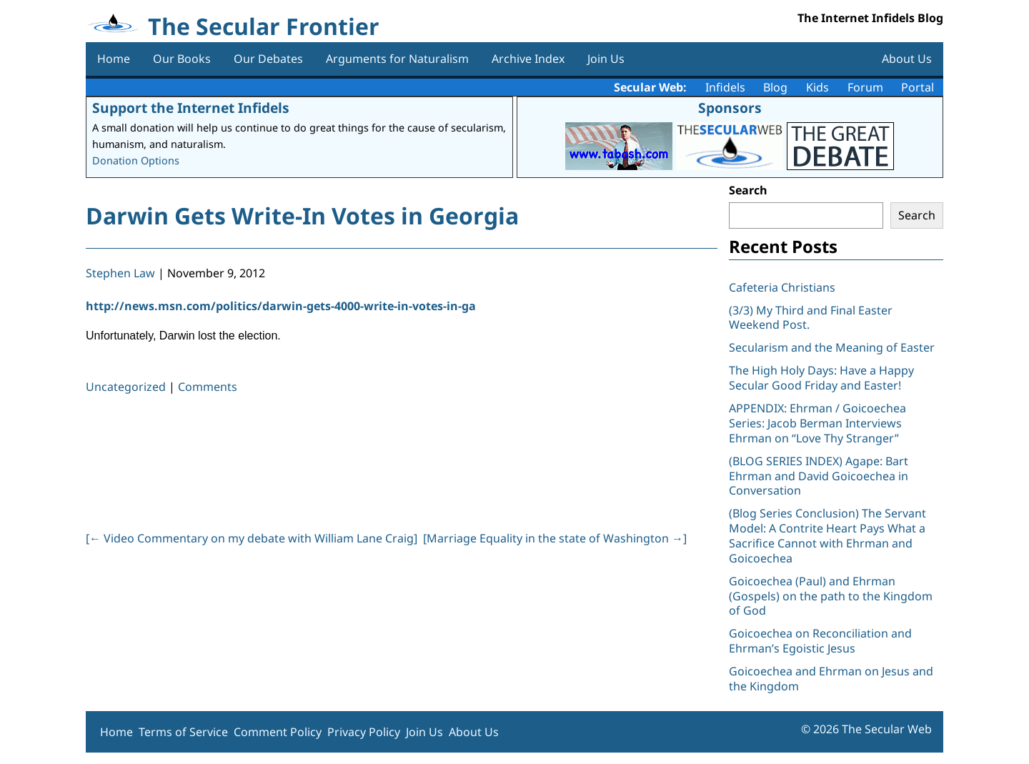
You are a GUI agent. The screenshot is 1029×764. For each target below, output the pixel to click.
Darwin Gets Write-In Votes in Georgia (302, 215)
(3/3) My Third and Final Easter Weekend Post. (811, 317)
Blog (775, 87)
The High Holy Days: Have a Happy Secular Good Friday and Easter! (821, 377)
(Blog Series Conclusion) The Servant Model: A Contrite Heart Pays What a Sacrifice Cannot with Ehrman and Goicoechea (827, 535)
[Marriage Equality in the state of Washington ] (555, 538)
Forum (865, 87)
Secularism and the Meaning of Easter (832, 347)
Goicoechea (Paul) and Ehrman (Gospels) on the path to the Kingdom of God (831, 596)
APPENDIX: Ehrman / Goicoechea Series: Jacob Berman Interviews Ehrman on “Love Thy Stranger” (817, 423)
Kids (817, 87)
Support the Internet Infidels (190, 107)
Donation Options (135, 160)
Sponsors (730, 107)
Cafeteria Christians (782, 287)
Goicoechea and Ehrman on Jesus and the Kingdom (831, 678)
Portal (917, 87)
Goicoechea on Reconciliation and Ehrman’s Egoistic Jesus (820, 640)
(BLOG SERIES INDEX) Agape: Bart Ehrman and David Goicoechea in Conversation (818, 476)
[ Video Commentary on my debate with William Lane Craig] (251, 538)
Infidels (725, 87)
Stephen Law (120, 273)
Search (748, 190)
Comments (207, 387)
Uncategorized (126, 387)
